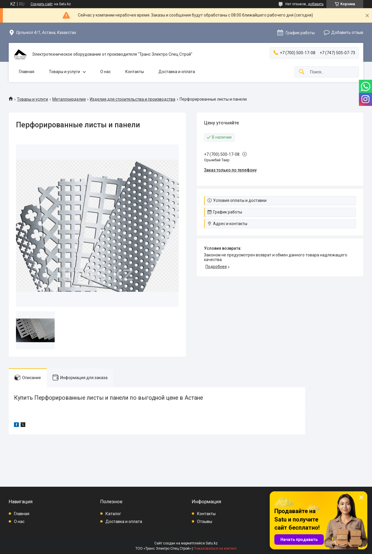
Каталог (113, 513)
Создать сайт (42, 4)
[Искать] (302, 72)
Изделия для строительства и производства (132, 99)
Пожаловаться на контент (215, 548)
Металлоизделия (69, 99)
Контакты (134, 71)
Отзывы (204, 521)
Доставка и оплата (176, 71)
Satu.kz (212, 543)
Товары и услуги (64, 71)
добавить (315, 4)
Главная (26, 71)
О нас (105, 71)
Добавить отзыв (347, 32)
